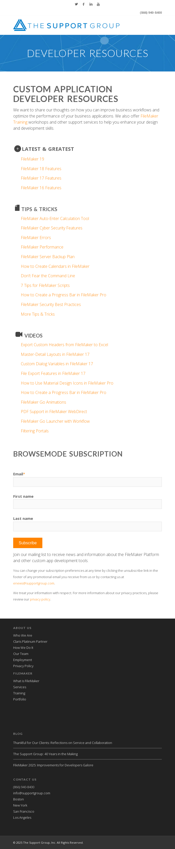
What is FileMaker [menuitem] (26, 681)
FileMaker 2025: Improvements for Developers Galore (53, 765)
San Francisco (23, 811)
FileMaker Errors (36, 237)
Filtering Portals (35, 431)
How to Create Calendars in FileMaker (55, 266)
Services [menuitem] (19, 687)
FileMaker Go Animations (43, 402)
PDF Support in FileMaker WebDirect (54, 411)
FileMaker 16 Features (41, 188)
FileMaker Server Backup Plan (48, 256)
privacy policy (40, 599)
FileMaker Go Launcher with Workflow (55, 421)
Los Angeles (22, 817)
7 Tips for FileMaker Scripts (45, 285)
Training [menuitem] (19, 693)
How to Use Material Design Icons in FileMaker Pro (67, 383)
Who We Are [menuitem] (22, 635)
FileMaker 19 (32, 159)
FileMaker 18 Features (41, 168)
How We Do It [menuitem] (23, 647)
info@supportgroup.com (31, 793)
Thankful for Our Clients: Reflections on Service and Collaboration (62, 742)
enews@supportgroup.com (33, 583)
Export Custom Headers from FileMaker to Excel (64, 344)
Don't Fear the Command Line (48, 276)
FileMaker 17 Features (41, 178)
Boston (18, 799)
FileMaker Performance (42, 247)
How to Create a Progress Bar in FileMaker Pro (63, 295)
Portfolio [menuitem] (19, 699)
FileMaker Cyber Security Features (51, 228)
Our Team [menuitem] (20, 653)
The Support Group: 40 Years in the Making (45, 754)
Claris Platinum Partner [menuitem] (30, 641)
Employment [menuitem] (22, 659)
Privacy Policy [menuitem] (23, 666)
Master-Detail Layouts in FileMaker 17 (55, 354)
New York (20, 805)
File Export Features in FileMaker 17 (53, 373)
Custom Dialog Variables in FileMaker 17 (57, 364)
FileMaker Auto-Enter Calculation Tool (55, 218)
